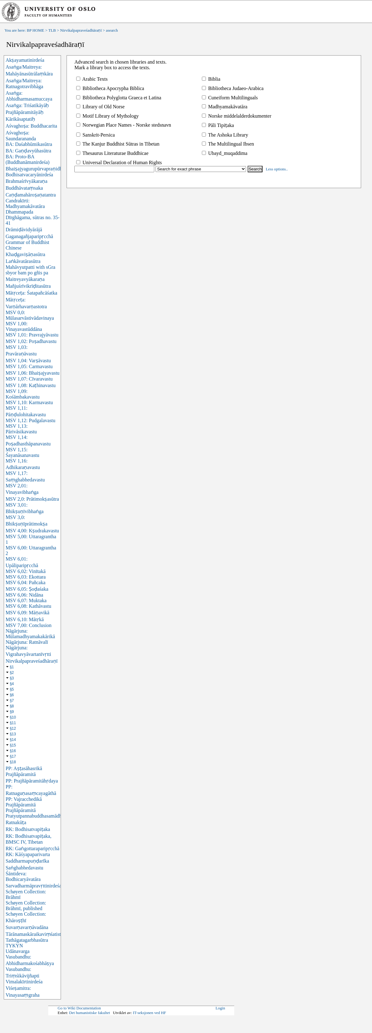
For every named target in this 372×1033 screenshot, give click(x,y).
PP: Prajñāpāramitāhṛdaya (32, 780)
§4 (12, 684)
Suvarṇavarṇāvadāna (27, 927)
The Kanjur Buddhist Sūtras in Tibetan (117, 144)
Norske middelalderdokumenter (236, 116)
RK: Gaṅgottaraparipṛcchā (32, 848)
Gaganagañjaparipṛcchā (29, 236)
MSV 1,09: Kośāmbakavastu (23, 394)
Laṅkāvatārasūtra (23, 261)
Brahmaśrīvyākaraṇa (26, 181)
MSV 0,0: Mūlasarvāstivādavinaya (30, 315)
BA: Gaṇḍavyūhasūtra (28, 150)
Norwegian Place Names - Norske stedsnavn (123, 125)
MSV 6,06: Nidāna (24, 595)
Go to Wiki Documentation (79, 1008)
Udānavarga (18, 951)
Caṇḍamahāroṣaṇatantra (31, 194)
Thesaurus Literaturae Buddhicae (112, 153)
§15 (13, 745)
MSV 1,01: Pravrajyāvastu (32, 334)
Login (220, 1008)
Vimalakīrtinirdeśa (24, 981)
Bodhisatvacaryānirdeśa (29, 174)
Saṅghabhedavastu (24, 867)
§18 (13, 762)
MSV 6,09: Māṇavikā (27, 612)
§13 (13, 734)
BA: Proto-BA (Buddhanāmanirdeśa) (27, 159)
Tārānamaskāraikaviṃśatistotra (37, 934)
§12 (13, 728)
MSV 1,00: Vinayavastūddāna (24, 326)
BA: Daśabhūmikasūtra (29, 144)
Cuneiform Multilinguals (230, 97)
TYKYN (14, 945)
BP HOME (35, 30)
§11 (13, 723)
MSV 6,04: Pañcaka (25, 582)
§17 (13, 756)
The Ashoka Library (225, 135)
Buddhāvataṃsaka (24, 188)
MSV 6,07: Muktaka (26, 600)
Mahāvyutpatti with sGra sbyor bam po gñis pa (30, 269)
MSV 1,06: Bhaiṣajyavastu (32, 373)
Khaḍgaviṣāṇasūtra (25, 254)
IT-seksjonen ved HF (149, 1013)
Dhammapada (19, 211)
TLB (52, 30)
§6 (12, 695)
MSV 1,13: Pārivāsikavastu (21, 428)
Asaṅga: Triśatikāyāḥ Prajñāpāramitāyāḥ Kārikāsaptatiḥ (27, 112)
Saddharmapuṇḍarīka (27, 861)
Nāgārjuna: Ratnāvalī (27, 642)
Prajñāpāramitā (21, 810)
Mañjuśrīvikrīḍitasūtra (28, 286)
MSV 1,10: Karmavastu (29, 402)
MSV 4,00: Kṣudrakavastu (32, 530)
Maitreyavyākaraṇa (25, 279)
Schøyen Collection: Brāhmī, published (26, 905)
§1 (12, 667)
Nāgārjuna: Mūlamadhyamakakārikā (30, 633)
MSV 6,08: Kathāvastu (28, 606)
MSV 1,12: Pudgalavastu (30, 420)
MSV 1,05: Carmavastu (29, 366)
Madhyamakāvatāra (224, 106)
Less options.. (277, 169)
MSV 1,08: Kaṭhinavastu (31, 385)
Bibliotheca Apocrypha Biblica (110, 88)
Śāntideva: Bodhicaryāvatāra (23, 876)
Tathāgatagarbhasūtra (27, 940)
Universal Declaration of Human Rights (119, 162)
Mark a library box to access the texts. (112, 67)
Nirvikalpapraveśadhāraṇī (81, 30)
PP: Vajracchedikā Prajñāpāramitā (24, 801)
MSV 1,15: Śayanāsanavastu (22, 452)
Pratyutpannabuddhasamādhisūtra (39, 816)
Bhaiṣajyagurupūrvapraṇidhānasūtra (42, 168)
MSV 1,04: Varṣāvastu (28, 360)
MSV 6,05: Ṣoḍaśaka (27, 589)
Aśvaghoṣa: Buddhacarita (31, 126)
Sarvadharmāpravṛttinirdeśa (33, 885)
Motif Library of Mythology (107, 116)
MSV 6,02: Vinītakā (26, 571)
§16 (13, 751)
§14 (13, 740)
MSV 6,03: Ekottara (26, 577)
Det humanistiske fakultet (89, 1013)
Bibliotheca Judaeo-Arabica (232, 88)
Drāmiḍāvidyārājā (24, 229)
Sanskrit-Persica (95, 135)
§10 (13, 717)
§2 (12, 672)
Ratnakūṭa (16, 822)
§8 (12, 706)
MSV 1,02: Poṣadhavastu (31, 341)
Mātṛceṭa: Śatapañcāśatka (31, 292)
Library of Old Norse (100, 106)
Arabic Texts (92, 79)
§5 (12, 689)
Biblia (211, 79)
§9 (12, 712)
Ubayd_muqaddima (224, 153)
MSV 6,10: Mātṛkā (25, 619)
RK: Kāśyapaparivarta (28, 854)
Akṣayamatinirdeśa (25, 60)
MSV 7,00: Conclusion (29, 625)
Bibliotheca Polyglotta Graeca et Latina (118, 97)
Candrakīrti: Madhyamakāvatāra (25, 203)
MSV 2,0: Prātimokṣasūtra (32, 499)
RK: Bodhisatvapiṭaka (28, 829)
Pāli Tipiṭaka (218, 125)
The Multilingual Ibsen (228, 144)
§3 (12, 678)
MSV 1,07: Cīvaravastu (29, 378)
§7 (12, 700)
